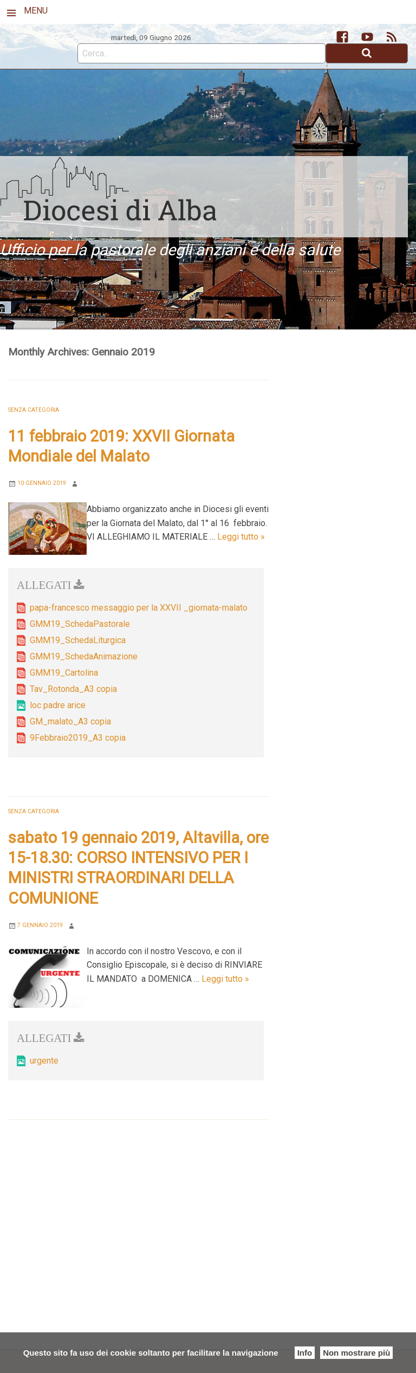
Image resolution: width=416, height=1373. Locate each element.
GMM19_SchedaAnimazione (84, 656)
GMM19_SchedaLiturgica (78, 640)
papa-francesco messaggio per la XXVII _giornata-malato (139, 608)
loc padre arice (58, 705)
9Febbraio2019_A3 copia (78, 738)
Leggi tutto (241, 537)
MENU (36, 10)
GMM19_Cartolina (64, 673)
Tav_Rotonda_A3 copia (73, 689)
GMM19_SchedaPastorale (80, 624)
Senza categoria (33, 409)
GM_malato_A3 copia (70, 721)
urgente (44, 1060)
